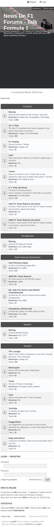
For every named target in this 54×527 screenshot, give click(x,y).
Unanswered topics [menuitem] (37, 8)
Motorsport (14, 368)
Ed (27, 117)
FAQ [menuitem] (2, 31)
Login (4, 456)
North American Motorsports (27, 257)
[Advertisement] (27, 61)
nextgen (39, 524)
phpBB (13, 522)
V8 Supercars (27, 236)
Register (15, 456)
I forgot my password (9, 480)
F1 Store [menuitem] (44, 31)
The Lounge (14, 351)
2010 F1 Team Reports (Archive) (24, 204)
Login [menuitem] (42, 2)
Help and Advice (17, 438)
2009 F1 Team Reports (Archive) (24, 220)
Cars (11, 395)
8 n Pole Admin (24, 196)
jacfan (24, 387)
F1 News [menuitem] (26, 31)
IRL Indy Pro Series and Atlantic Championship (24, 291)
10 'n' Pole (14, 125)
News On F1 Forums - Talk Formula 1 (20, 22)
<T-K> (24, 335)
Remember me (36, 480)
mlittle (24, 268)
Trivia (11, 381)
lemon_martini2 (34, 387)
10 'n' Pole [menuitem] (35, 31)
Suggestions (15, 422)
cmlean (22, 117)
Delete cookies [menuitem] (19, 516)
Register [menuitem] (31, 2)
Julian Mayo (26, 247)
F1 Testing (14, 142)
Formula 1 (27, 106)
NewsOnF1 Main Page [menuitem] (17, 31)
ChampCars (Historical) (20, 309)
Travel (12, 171)
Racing (12, 112)
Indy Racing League (18, 263)
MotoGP (27, 324)
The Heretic (44, 117)
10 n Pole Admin (32, 133)
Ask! (11, 155)
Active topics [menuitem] (49, 8)
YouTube (13, 408)
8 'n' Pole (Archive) (18, 188)
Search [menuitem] (7, 31)
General (27, 346)
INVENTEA (29, 524)
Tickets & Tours (28, 179)
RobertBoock (19, 511)
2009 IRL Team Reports (20, 276)
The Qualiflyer (34, 117)
